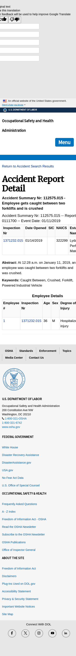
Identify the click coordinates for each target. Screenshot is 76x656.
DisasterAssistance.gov (16, 462)
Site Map (7, 614)
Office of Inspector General (18, 549)
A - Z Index (9, 511)
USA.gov (7, 470)
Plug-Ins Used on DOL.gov (18, 583)
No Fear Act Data (12, 477)
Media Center (14, 357)
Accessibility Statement (16, 591)
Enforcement (47, 350)
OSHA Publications (14, 542)
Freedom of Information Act (19, 568)
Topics (67, 350)
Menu (64, 142)
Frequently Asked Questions (19, 504)
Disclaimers (9, 576)
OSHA (9, 350)
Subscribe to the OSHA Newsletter (23, 534)
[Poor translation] (14, 19)
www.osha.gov (11, 427)
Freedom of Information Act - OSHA (24, 519)
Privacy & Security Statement (20, 599)
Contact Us (36, 357)
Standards (26, 350)
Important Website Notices (18, 606)
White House (10, 447)
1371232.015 (13, 240)
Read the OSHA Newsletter (19, 526)
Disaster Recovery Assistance (20, 455)
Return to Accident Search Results (28, 166)
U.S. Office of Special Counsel (21, 485)
